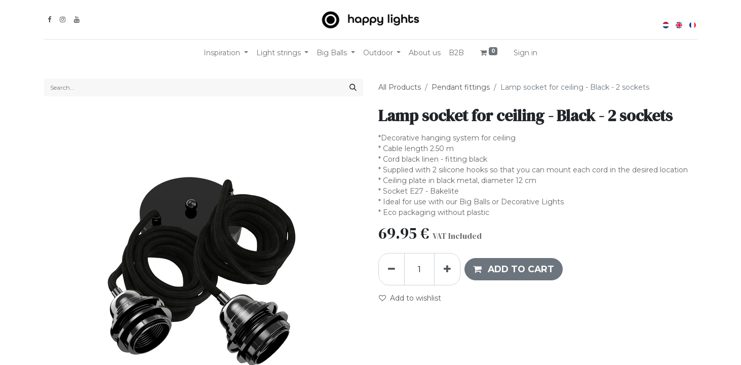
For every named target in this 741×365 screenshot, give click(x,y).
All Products (399, 87)
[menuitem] (425, 53)
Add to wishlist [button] (410, 298)
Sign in (525, 52)
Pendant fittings (461, 87)
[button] (513, 269)
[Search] (353, 87)
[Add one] (447, 269)
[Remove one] (391, 269)
